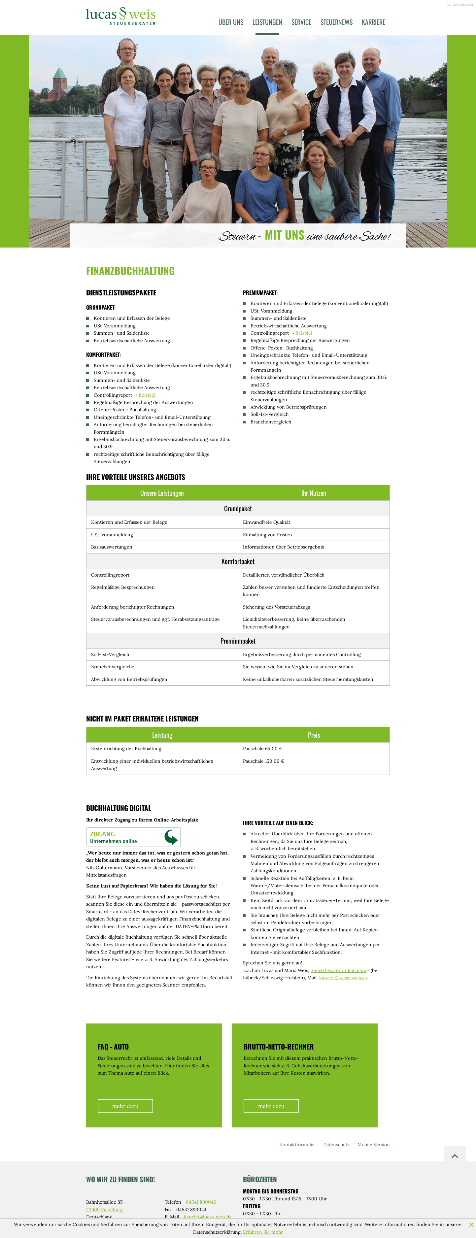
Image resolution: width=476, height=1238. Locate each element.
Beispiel (147, 395)
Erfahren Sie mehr (263, 1232)
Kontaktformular (297, 1145)
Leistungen (267, 22)
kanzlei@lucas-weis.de (343, 978)
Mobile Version (373, 1145)
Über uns (231, 22)
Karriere (373, 22)
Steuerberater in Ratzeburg (340, 970)
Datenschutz (336, 1145)
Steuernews (337, 22)
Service (301, 22)
